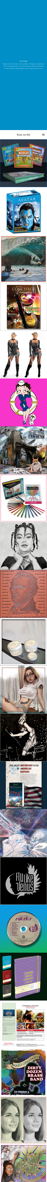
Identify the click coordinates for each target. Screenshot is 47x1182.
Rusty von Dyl (23, 134)
